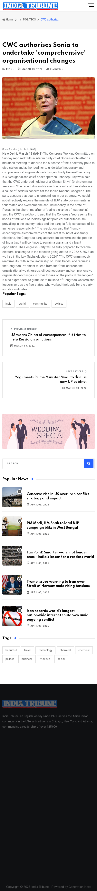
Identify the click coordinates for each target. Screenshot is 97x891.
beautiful (11, 650)
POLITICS (29, 19)
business (27, 658)
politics (9, 658)
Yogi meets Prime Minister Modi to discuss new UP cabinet (51, 379)
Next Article (76, 371)
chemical (65, 650)
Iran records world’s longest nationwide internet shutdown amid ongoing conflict (58, 615)
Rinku (10, 69)
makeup (45, 658)
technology (45, 650)
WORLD (22, 303)
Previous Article (23, 329)
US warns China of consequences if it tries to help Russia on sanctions (48, 337)
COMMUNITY (40, 303)
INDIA (8, 303)
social (61, 658)
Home (8, 19)
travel (27, 650)
